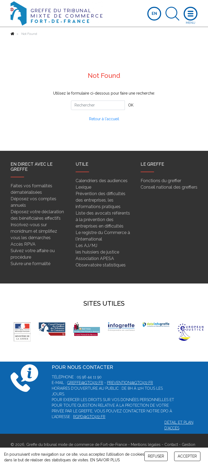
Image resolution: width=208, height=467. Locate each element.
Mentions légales (146, 444)
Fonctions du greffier (161, 180)
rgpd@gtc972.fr (89, 417)
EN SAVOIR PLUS (105, 460)
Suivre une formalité (30, 263)
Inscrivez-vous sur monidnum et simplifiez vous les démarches (34, 231)
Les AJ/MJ (86, 245)
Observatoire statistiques (101, 265)
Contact (171, 444)
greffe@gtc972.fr (85, 383)
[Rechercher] (98, 105)
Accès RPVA (23, 244)
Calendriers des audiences (102, 180)
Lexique (83, 187)
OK (131, 105)
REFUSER (156, 456)
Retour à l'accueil (104, 119)
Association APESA (95, 258)
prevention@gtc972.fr (130, 383)
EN (154, 13)
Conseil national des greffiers (169, 187)
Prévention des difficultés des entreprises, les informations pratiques (100, 200)
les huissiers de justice (97, 252)
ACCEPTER (187, 456)
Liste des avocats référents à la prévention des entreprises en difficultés (103, 220)
